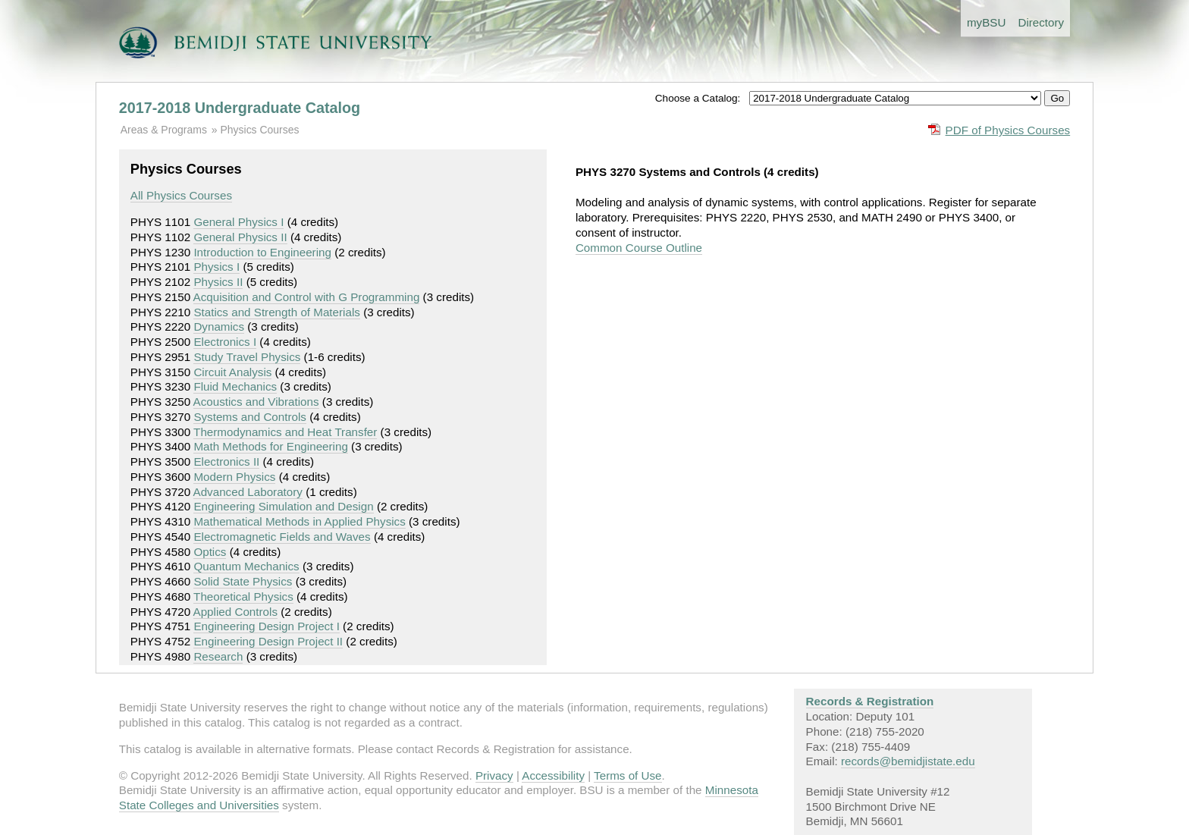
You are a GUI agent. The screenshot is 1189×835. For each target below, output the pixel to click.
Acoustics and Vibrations (256, 401)
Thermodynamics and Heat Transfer (285, 431)
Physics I (216, 266)
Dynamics (218, 326)
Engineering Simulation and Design (283, 506)
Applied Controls (235, 611)
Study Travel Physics (246, 356)
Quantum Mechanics (246, 566)
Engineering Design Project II (268, 641)
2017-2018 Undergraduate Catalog (239, 107)
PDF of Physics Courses (1008, 130)
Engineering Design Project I (266, 626)
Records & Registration (870, 701)
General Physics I (238, 221)
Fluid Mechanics (235, 386)
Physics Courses (259, 130)
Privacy (494, 775)
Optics (209, 551)
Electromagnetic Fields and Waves (281, 536)
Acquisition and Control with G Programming (306, 296)
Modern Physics (234, 476)
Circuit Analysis (232, 372)
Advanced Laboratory (248, 491)
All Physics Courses (181, 195)
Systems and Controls (249, 416)
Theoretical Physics (243, 596)
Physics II (218, 281)
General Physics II (240, 237)
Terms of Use (627, 775)
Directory (1041, 22)
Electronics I (224, 341)
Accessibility (553, 775)
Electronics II (226, 461)
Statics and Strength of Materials (276, 312)
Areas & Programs (164, 130)
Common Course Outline (639, 247)
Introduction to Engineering (262, 252)
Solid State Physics (242, 581)
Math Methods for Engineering (270, 446)
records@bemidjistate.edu (908, 761)
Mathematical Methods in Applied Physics (299, 521)
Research (218, 656)
